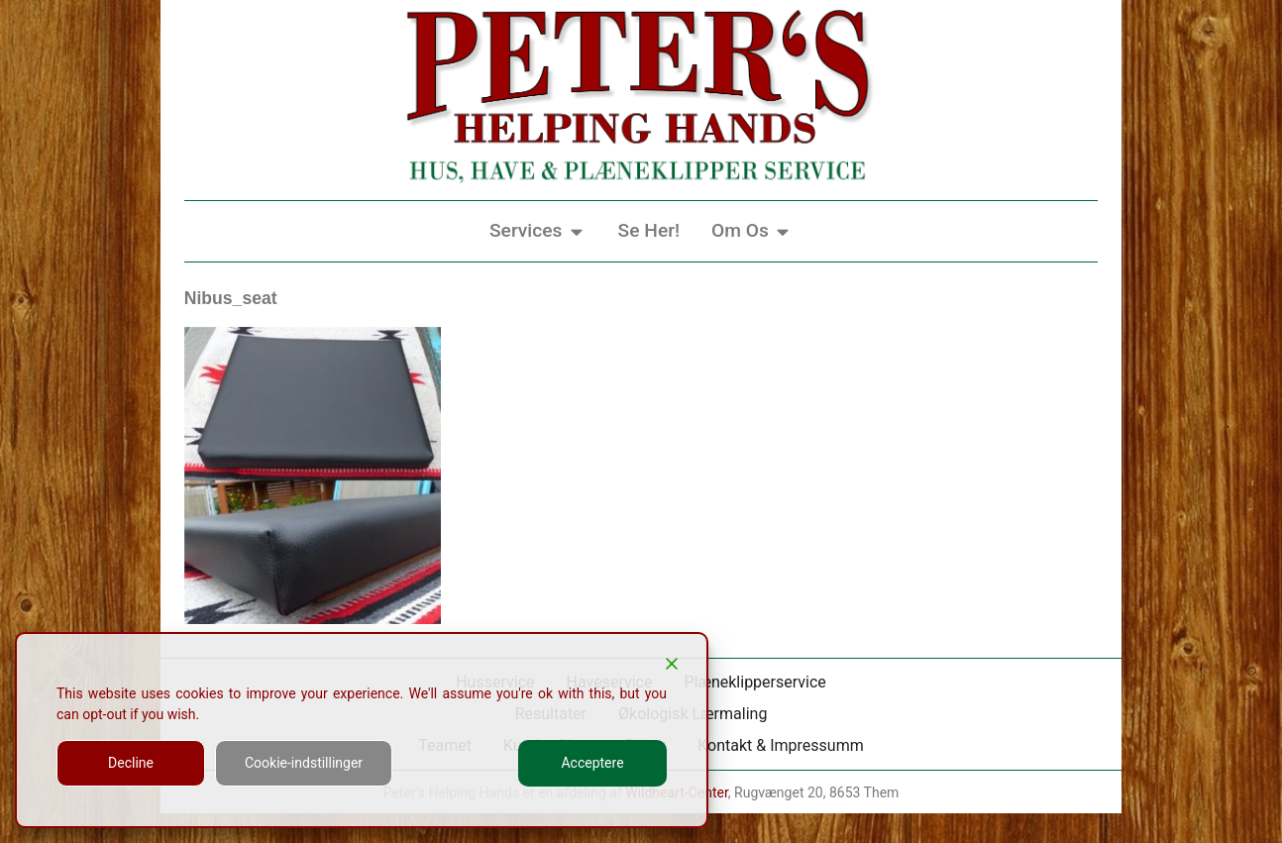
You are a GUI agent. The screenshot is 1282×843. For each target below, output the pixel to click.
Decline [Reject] (131, 763)
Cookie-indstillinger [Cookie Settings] (304, 763)
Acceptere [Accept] (592, 763)
